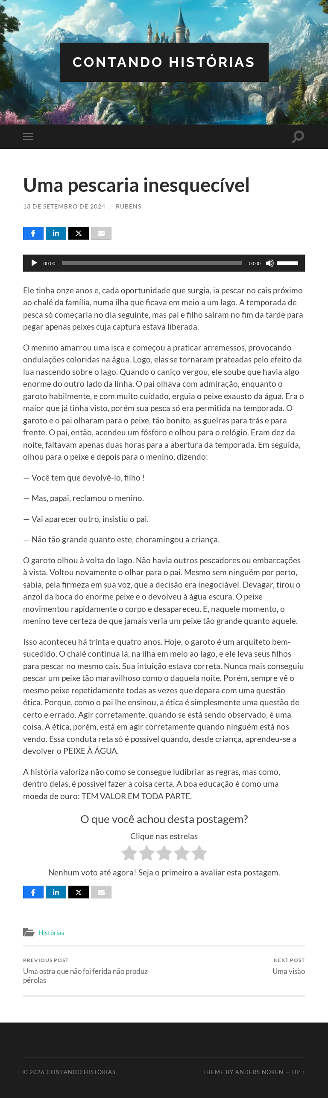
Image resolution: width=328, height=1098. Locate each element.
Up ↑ (298, 1072)
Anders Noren (259, 1072)
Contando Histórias (164, 62)
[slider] (152, 263)
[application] (164, 263)
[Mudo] (270, 263)
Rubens (128, 206)
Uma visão (288, 966)
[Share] (33, 233)
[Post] (78, 233)
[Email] (101, 233)
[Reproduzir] (34, 263)
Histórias (51, 932)
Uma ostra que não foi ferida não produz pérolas (92, 970)
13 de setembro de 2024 (64, 206)
